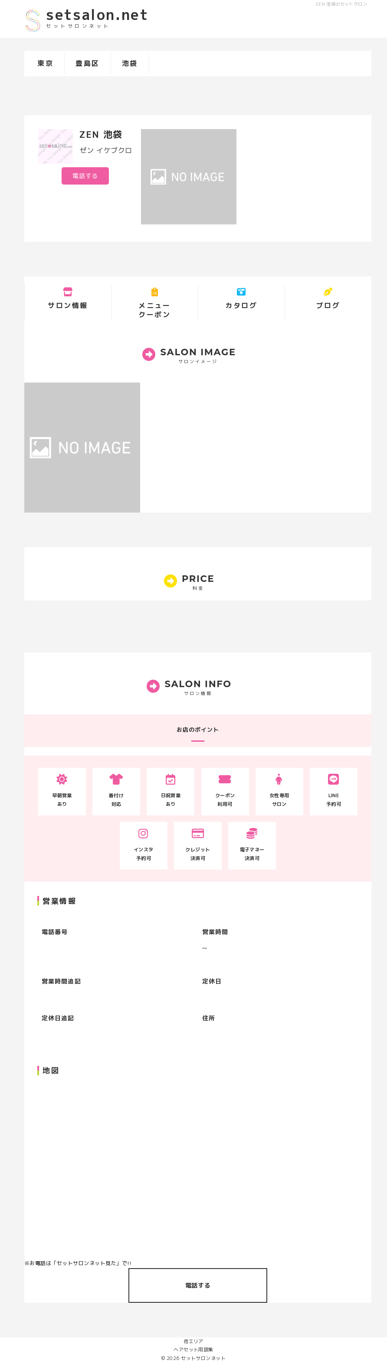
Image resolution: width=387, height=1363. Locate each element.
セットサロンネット (203, 1358)
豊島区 (87, 63)
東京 (45, 63)
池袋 (130, 63)
